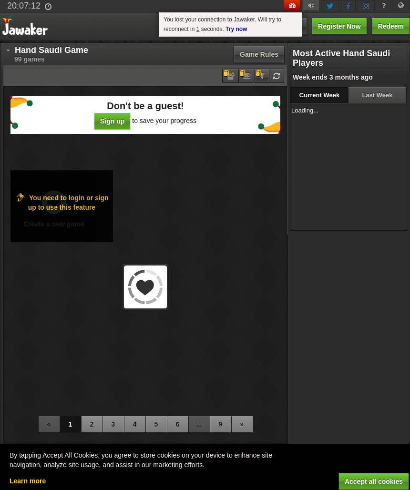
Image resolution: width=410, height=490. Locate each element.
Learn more (28, 481)
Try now (236, 29)
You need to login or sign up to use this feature (62, 202)
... (199, 424)
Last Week (377, 95)
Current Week (319, 95)
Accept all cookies (374, 481)
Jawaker (27, 26)
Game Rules (259, 54)
